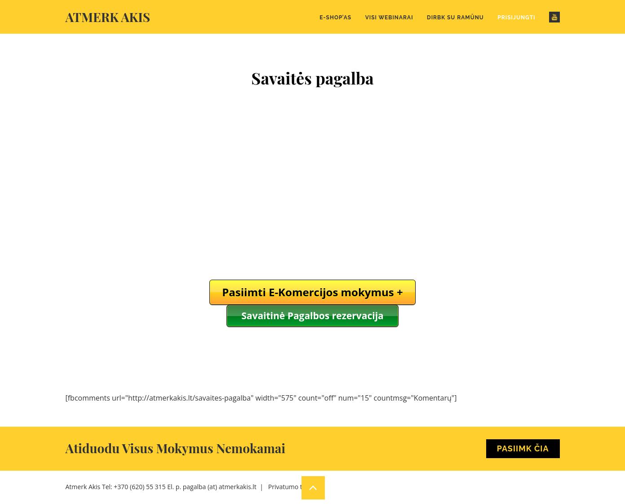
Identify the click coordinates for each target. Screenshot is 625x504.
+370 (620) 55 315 (139, 486)
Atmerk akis (108, 17)
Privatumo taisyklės (296, 486)
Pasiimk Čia (523, 448)
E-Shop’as (335, 17)
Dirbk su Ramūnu (455, 17)
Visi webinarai (389, 17)
